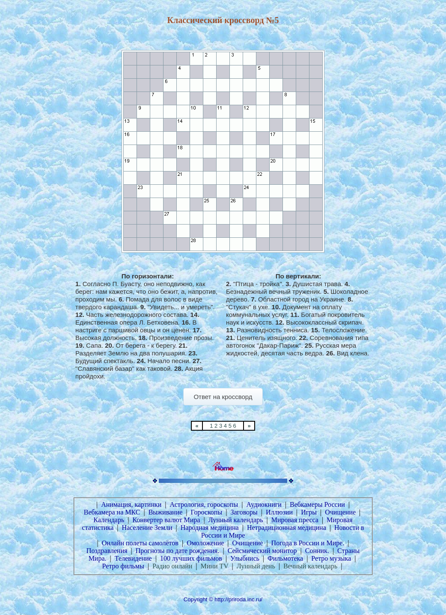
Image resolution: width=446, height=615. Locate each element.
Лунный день (256, 566)
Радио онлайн (172, 566)
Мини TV (215, 566)
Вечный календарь (310, 566)
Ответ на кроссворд (223, 396)
